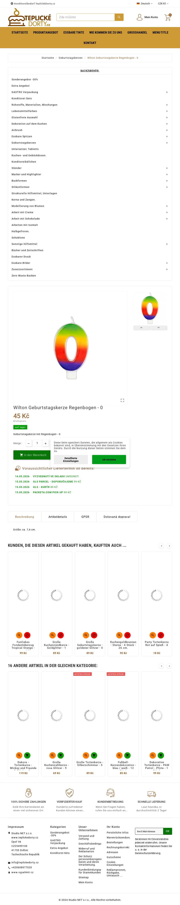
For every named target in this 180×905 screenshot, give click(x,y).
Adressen (112, 852)
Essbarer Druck (21, 256)
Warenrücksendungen (120, 837)
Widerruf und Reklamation (87, 850)
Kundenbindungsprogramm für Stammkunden (96, 871)
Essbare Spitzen (22, 136)
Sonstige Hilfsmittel (24, 244)
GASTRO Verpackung (25, 92)
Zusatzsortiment (22, 269)
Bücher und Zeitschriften (27, 250)
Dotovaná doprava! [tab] (117, 516)
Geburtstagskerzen (24, 142)
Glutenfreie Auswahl (25, 117)
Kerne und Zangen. (24, 199)
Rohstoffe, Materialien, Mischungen (34, 104)
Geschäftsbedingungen (93, 843)
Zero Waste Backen (24, 275)
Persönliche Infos (117, 832)
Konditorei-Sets (22, 98)
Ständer (17, 168)
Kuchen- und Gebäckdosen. (29, 155)
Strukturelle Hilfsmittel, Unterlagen (34, 193)
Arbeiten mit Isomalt (25, 225)
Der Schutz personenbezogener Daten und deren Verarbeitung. (91, 860)
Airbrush (17, 130)
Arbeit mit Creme (22, 212)
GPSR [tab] (85, 516)
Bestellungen (115, 842)
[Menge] (37, 443)
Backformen (19, 180)
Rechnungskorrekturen (121, 847)
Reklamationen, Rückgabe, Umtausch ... (116, 872)
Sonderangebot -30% (25, 79)
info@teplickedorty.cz (25, 862)
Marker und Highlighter (26, 174)
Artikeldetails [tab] (58, 516)
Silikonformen (21, 187)
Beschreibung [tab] (24, 516)
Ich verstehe (109, 459)
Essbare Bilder (21, 263)
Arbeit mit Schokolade (26, 218)
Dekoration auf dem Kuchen (29, 123)
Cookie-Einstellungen (115, 863)
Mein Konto (86, 882)
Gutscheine (114, 857)
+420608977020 (21, 867)
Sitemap (84, 877)
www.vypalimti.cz (22, 872)
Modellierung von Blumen (28, 206)
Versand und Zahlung (86, 837)
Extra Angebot (21, 85)
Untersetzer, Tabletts (25, 149)
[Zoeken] (86, 17)
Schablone (18, 237)
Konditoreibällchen (24, 161)
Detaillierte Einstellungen (71, 459)
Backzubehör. (90, 71)
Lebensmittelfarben (24, 111)
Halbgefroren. (21, 231)
